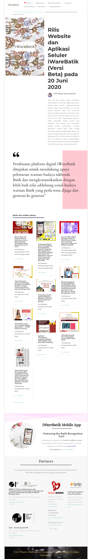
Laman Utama (17, 12)
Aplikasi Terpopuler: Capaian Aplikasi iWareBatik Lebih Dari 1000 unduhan (45, 339)
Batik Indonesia (39, 3)
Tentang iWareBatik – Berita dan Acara (34, 12)
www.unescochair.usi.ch (16, 502)
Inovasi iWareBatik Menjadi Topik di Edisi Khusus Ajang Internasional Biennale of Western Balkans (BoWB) (69, 241)
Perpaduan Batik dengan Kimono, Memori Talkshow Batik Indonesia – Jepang (45, 298)
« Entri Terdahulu (18, 402)
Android (65, 449)
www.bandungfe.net (54, 525)
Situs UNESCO (41, 6)
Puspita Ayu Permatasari (67, 94)
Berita (16, 254)
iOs (73, 449)
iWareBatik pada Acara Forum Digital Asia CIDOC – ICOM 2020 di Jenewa (22, 326)
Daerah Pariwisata (29, 6)
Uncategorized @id (24, 254)
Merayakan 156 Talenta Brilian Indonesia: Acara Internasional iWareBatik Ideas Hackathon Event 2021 (21, 242)
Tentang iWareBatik (54, 6)
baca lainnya (19, 258)
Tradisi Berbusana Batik (54, 3)
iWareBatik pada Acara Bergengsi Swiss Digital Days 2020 (68, 337)
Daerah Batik (67, 3)
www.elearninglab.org (16, 535)
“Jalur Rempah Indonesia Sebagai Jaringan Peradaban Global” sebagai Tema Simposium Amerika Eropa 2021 (22, 285)
